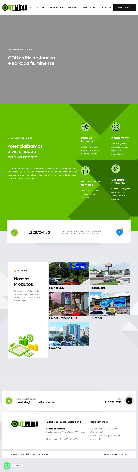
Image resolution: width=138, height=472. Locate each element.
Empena (55, 348)
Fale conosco (124, 7)
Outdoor (96, 318)
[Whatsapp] (7, 465)
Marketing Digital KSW (38, 454)
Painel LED (56, 287)
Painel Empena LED (63, 318)
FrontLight (97, 287)
